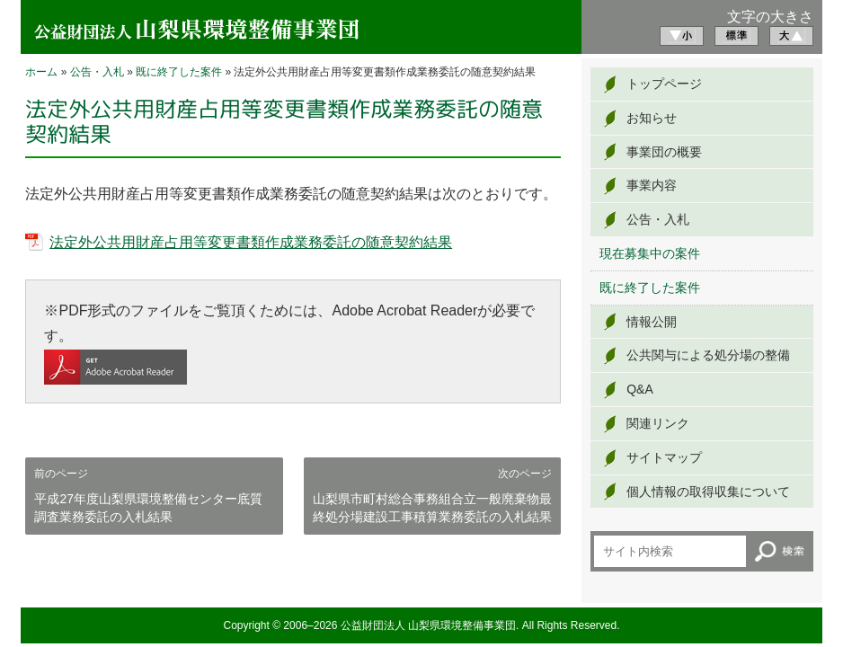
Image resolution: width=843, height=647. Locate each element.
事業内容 (651, 185)
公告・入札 (97, 72)
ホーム (41, 72)
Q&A (639, 389)
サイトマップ (664, 457)
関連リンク (657, 423)
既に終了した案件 (179, 72)
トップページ (664, 83)
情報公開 (651, 322)
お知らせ (651, 118)
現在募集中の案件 (649, 253)
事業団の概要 (664, 152)
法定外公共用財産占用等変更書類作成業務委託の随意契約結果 (250, 242)
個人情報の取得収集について (708, 491)
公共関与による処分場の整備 (708, 355)
